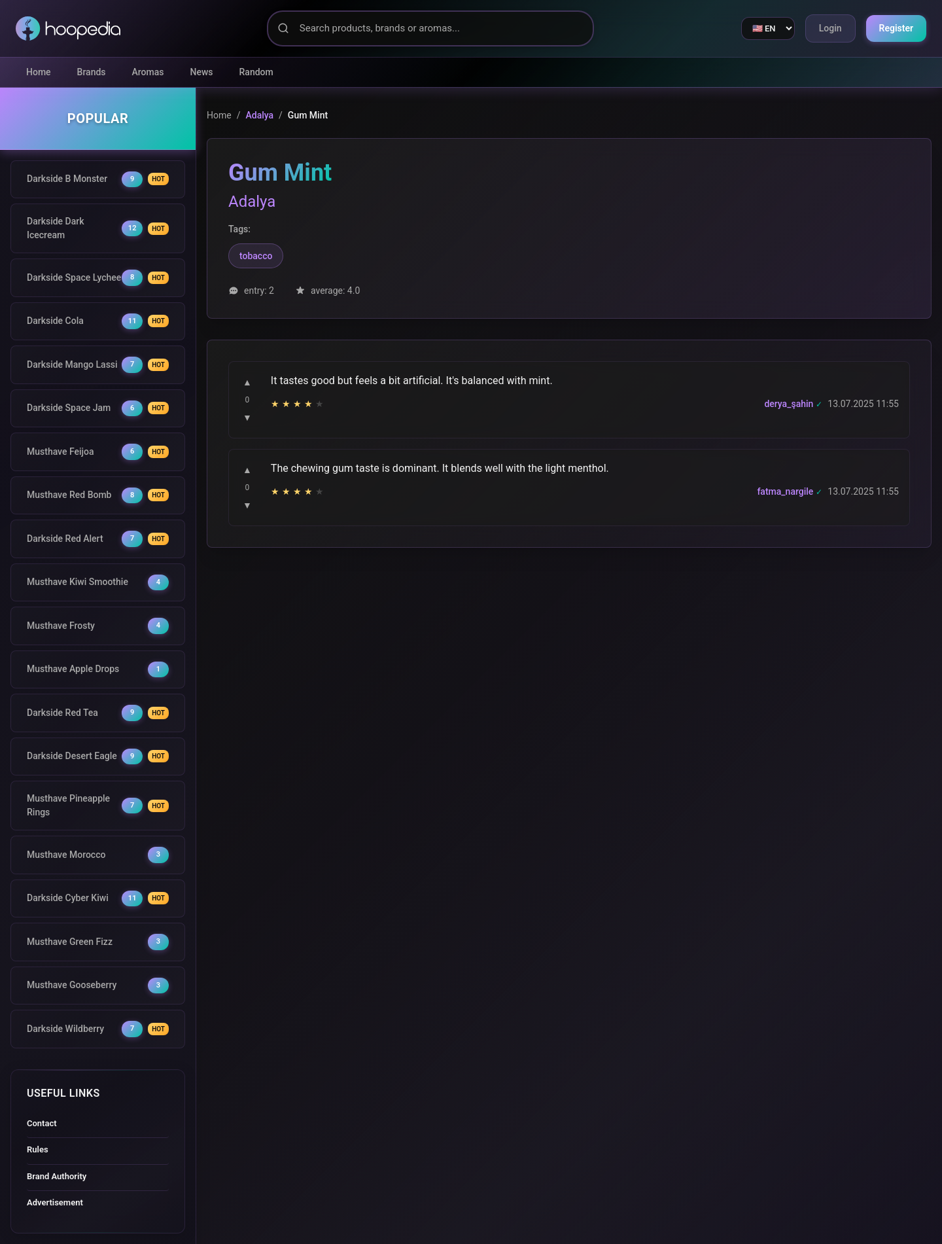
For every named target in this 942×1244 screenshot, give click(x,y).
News (201, 72)
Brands (91, 72)
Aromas (148, 72)
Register (896, 28)
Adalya (259, 115)
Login (830, 28)
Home (38, 72)
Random (256, 72)
